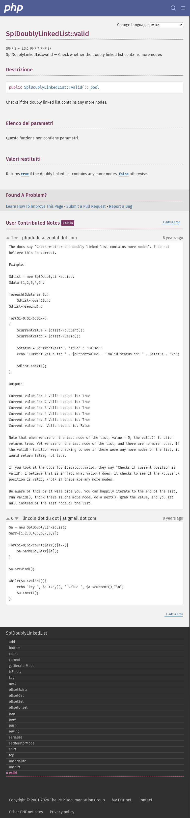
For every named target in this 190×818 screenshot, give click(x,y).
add (12, 642)
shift (12, 749)
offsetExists (18, 690)
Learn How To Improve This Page (34, 206)
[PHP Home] (14, 8)
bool (94, 87)
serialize (15, 737)
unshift (14, 767)
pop (12, 713)
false (124, 174)
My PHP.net (122, 800)
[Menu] (183, 8)
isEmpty (15, 672)
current (14, 660)
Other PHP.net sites (26, 812)
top (11, 755)
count (13, 654)
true (25, 174)
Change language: (133, 24)
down (16, 238)
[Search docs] (173, 8)
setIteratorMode (21, 743)
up (9, 238)
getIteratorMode (21, 666)
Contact (145, 800)
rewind (14, 731)
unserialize (17, 761)
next (12, 684)
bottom (14, 648)
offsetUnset (18, 707)
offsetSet (16, 701)
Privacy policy (62, 812)
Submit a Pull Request (86, 206)
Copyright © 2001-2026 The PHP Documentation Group (57, 800)
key (11, 678)
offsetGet (16, 696)
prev (12, 719)
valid (13, 773)
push (13, 725)
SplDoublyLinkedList (26, 633)
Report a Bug (120, 206)
